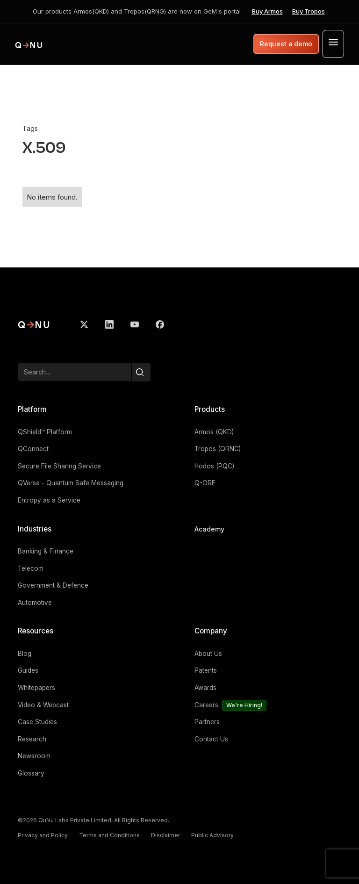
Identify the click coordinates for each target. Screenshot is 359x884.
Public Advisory (212, 835)
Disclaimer (165, 835)
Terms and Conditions (109, 835)
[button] (333, 44)
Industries (34, 529)
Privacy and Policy (43, 835)
